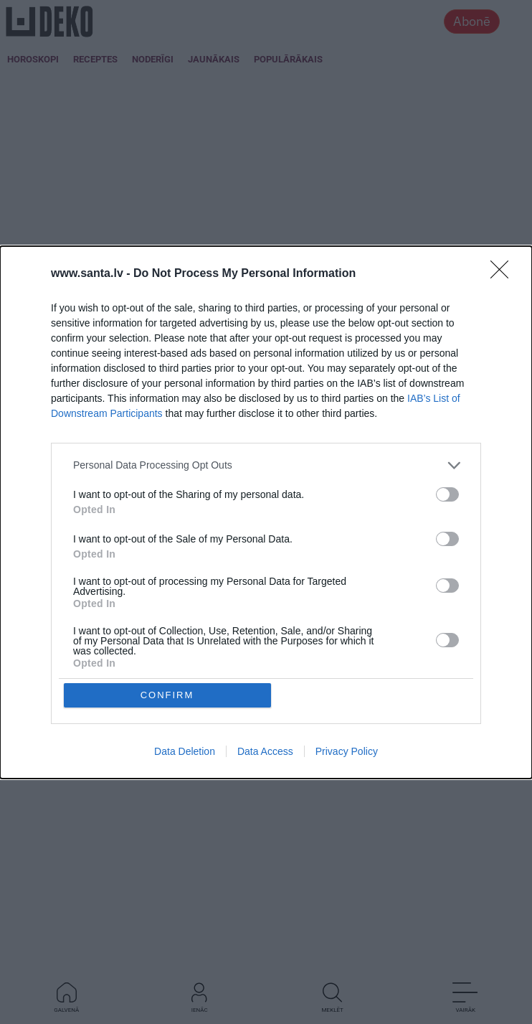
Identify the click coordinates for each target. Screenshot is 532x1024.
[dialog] (266, 512)
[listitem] (266, 564)
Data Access (265, 652)
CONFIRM (167, 596)
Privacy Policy (346, 652)
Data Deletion (184, 652)
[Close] (504, 373)
